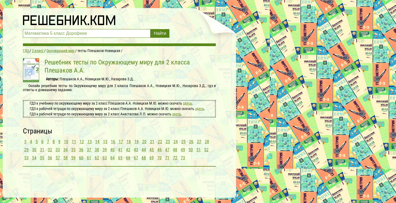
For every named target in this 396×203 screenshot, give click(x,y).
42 (128, 149)
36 (81, 149)
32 (50, 149)
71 (167, 157)
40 (112, 149)
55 (42, 157)
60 (81, 157)
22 (160, 141)
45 (151, 149)
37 (89, 149)
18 (129, 141)
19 (136, 141)
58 (65, 157)
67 (136, 157)
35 (73, 149)
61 (89, 157)
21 (152, 141)
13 (89, 141)
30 (34, 149)
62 (97, 157)
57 (58, 157)
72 (175, 157)
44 (144, 149)
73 (183, 157)
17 (121, 141)
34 (65, 149)
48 (175, 149)
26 (191, 141)
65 (120, 157)
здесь (187, 103)
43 (136, 149)
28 (207, 141)
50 (191, 149)
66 (128, 157)
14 (97, 141)
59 (73, 157)
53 (26, 157)
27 (199, 141)
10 (66, 141)
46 (159, 149)
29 (26, 149)
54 (34, 157)
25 (183, 141)
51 (198, 149)
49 (183, 149)
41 (120, 149)
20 (144, 141)
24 (175, 141)
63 (105, 157)
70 (159, 157)
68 (144, 157)
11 (74, 141)
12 (82, 141)
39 (105, 149)
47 (167, 149)
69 (151, 157)
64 (112, 157)
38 (97, 149)
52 (206, 149)
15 (105, 141)
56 (50, 157)
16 (113, 141)
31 (42, 149)
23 (168, 141)
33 (58, 149)
